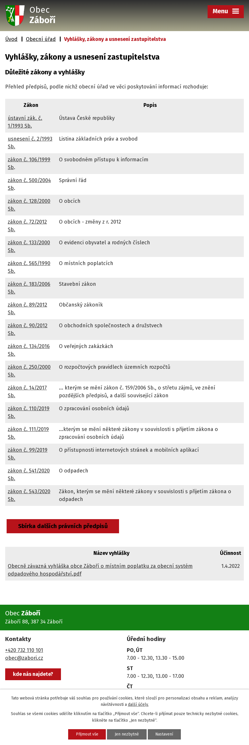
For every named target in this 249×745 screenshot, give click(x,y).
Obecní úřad (41, 39)
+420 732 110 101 (24, 650)
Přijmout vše (86, 734)
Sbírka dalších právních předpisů (63, 526)
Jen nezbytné (127, 734)
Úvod (11, 39)
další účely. (138, 704)
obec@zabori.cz (24, 658)
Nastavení (165, 734)
